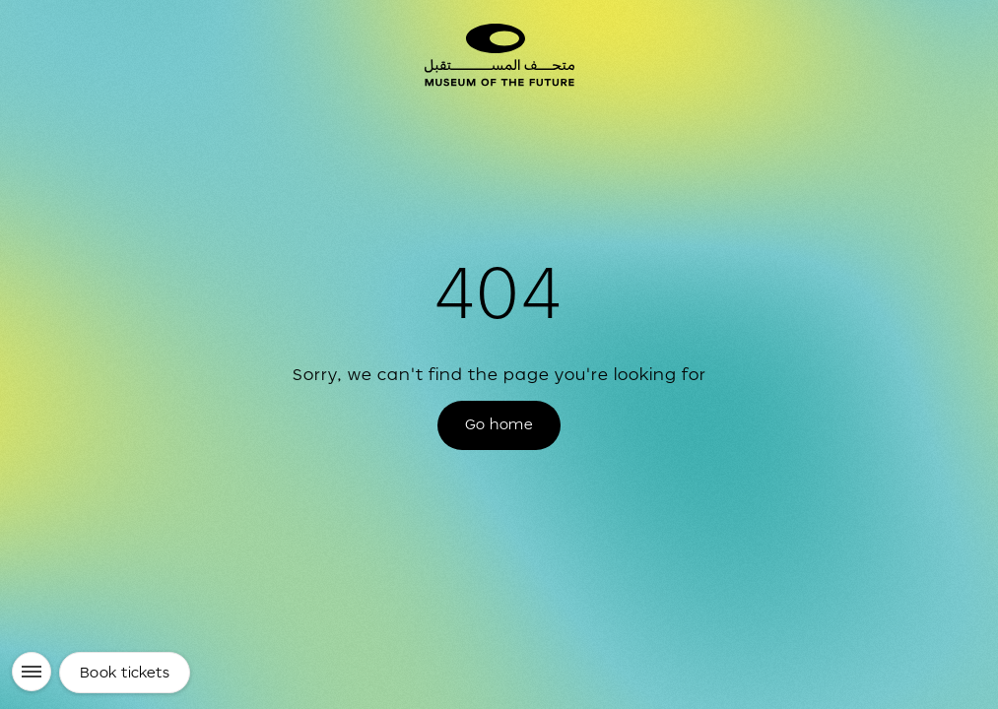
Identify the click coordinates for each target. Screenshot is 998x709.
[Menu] (31, 671)
